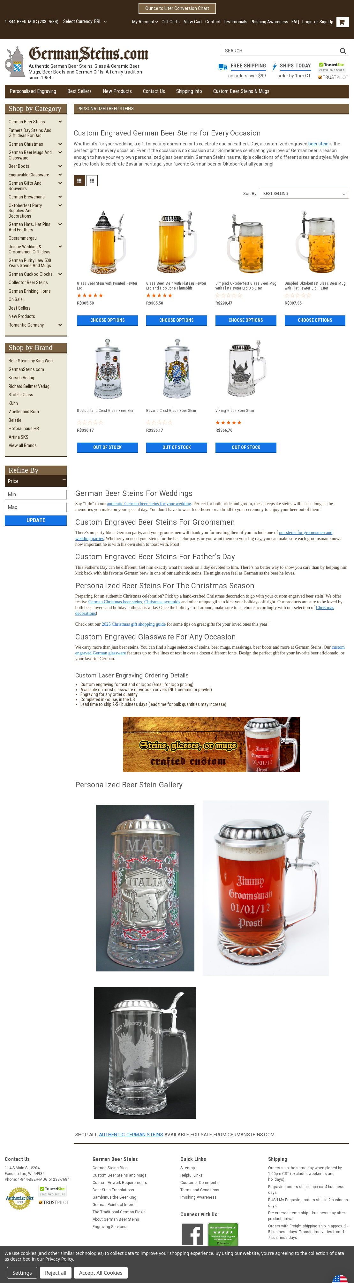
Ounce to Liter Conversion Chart (177, 8)
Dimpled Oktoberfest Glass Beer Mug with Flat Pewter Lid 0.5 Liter (246, 285)
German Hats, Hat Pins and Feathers (29, 227)
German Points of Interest (115, 1204)
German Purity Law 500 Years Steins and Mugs (30, 263)
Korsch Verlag (21, 378)
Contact (213, 22)
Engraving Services (109, 1227)
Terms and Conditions (199, 1190)
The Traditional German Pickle (119, 1212)
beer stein (318, 143)
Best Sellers (79, 91)
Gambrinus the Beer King (114, 1197)
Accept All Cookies (101, 1272)
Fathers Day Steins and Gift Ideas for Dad (30, 133)
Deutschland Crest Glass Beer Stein (106, 410)
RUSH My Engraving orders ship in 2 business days (308, 1203)
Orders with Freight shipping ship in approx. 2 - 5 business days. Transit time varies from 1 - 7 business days (308, 1232)
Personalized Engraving (33, 91)
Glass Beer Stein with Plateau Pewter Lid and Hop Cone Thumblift (176, 285)
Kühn (13, 403)
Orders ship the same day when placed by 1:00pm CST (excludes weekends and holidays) (305, 1174)
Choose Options (107, 320)
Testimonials (235, 22)
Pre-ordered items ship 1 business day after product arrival (306, 1216)
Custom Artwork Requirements (120, 1182)
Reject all (55, 1272)
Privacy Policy (59, 1259)
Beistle (15, 420)
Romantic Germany (26, 325)
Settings (22, 1272)
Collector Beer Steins (28, 282)
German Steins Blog (110, 1168)
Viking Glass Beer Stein (234, 410)
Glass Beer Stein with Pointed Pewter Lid (107, 285)
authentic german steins (131, 1135)
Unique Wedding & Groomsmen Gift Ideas (29, 249)
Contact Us (154, 91)
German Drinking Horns (30, 291)
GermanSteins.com (26, 369)
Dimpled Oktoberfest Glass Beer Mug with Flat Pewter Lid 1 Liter (315, 285)
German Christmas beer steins (115, 601)
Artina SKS (18, 437)
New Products (117, 91)
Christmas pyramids (162, 601)
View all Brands (23, 445)
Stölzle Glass (21, 395)
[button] (36, 481)
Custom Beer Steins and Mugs (120, 1175)
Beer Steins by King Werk (31, 361)
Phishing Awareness (269, 22)
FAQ (295, 22)
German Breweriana (27, 197)
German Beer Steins (27, 122)
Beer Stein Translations (113, 1190)
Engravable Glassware (29, 175)
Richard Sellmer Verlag (29, 386)
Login (307, 22)
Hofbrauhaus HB (24, 428)
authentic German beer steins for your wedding (149, 503)
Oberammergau (23, 238)
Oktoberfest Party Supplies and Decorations (25, 211)
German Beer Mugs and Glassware (30, 155)
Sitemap (187, 1168)
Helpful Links (191, 1175)
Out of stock (107, 447)
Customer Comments (199, 1182)
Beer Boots (19, 166)
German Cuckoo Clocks (31, 274)
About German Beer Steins (116, 1219)
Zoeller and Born (24, 411)
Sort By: (250, 193)
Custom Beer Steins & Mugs (241, 91)
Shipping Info (189, 91)
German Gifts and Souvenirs (25, 185)
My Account (145, 22)
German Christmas (26, 144)
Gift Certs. (171, 22)
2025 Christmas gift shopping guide (134, 624)
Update (35, 520)
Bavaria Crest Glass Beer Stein (171, 410)
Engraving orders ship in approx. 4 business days (306, 1190)
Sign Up (326, 22)
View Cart (193, 22)
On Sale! (16, 299)
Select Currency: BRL (85, 21)
